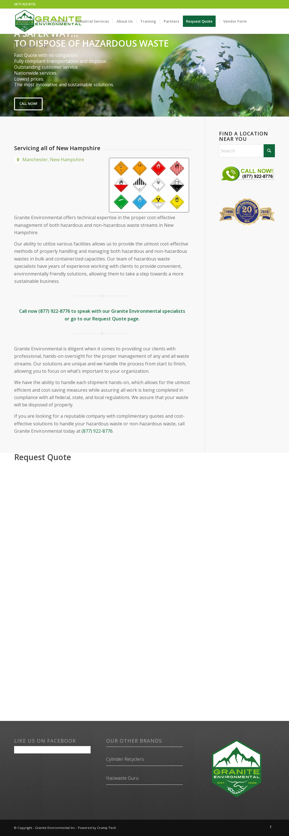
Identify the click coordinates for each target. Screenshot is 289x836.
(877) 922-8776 (24, 4)
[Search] (44, 46)
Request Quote (109, 319)
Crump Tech (106, 828)
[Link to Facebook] (270, 827)
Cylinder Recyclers (125, 759)
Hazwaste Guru (122, 778)
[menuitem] (23, 21)
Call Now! (28, 103)
